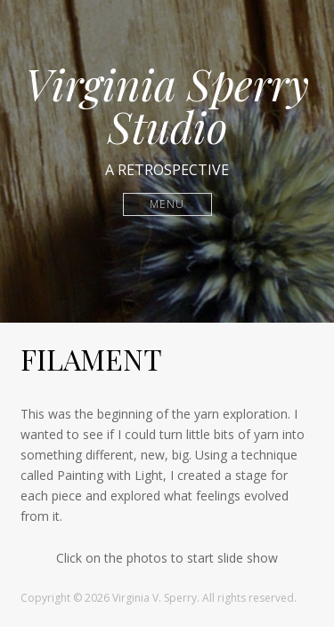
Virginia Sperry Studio (167, 105)
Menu (167, 204)
